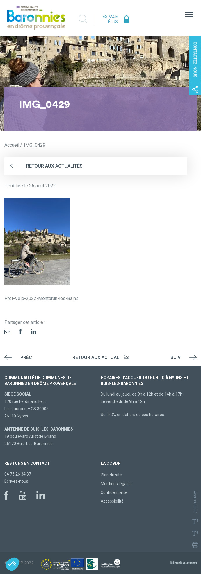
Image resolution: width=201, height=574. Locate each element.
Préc (26, 357)
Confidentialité (114, 492)
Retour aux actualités (54, 166)
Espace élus (110, 19)
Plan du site (111, 475)
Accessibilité (112, 501)
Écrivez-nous (16, 481)
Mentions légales (116, 483)
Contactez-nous (195, 60)
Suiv (175, 357)
